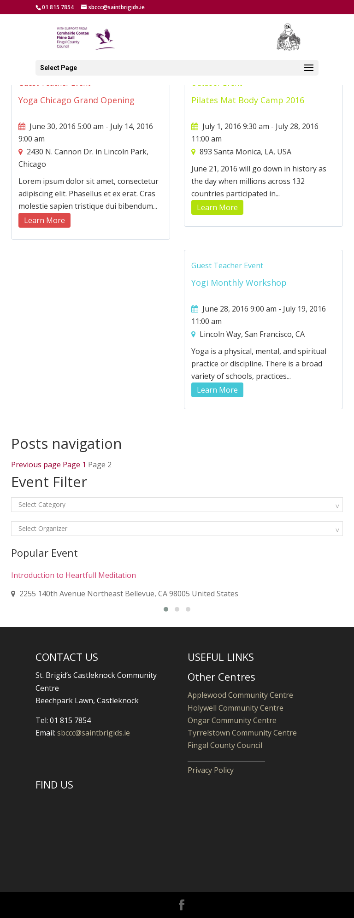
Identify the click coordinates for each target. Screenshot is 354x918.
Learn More (44, 220)
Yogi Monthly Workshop (239, 282)
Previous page (36, 464)
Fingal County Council (225, 745)
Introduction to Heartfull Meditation (73, 575)
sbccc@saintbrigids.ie (93, 733)
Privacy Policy (211, 770)
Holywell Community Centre (235, 708)
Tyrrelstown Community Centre (242, 733)
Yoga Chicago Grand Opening (76, 100)
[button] (165, 609)
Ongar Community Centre (232, 720)
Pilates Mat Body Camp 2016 (247, 100)
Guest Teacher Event (227, 265)
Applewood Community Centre (240, 695)
